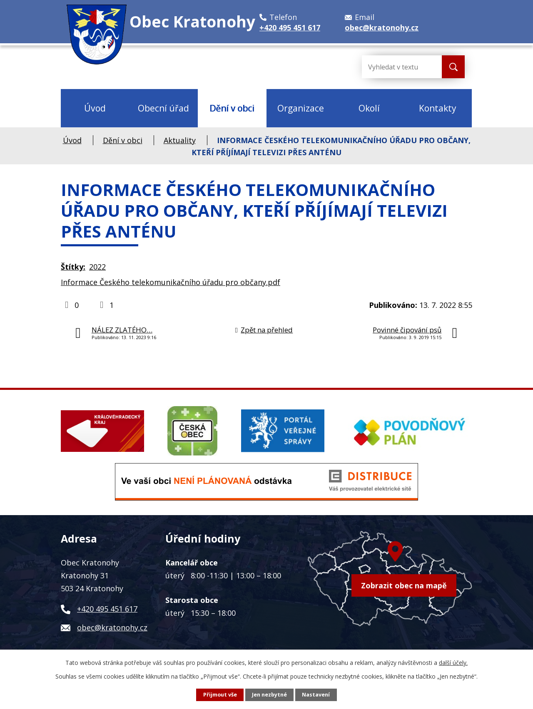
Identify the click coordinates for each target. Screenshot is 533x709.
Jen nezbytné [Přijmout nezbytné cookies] (269, 694)
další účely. (453, 663)
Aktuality (180, 140)
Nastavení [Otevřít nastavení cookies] (316, 694)
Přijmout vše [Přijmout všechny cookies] (220, 694)
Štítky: (73, 267)
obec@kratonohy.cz (112, 627)
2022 (97, 267)
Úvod (95, 108)
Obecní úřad (163, 108)
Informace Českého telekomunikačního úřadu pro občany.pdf (170, 282)
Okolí (369, 108)
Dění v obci (231, 108)
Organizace (300, 108)
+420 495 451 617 (107, 609)
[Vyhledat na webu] (395, 66)
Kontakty (437, 108)
